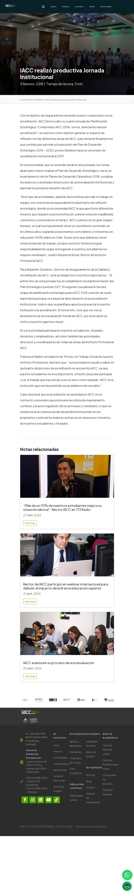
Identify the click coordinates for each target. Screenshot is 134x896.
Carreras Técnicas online (107, 749)
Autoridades (60, 758)
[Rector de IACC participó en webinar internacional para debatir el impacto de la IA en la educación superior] (67, 556)
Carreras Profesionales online (111, 764)
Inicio (56, 745)
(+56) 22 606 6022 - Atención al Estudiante (36, 781)
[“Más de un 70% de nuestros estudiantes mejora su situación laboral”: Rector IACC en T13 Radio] (67, 478)
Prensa (90, 787)
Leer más (30, 523)
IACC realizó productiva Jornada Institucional (66, 100)
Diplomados (65, 6)
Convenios (75, 752)
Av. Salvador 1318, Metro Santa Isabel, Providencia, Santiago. (37, 739)
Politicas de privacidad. (91, 826)
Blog (88, 781)
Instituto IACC (26, 100)
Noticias (39, 100)
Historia (57, 751)
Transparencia (61, 764)
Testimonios (60, 770)
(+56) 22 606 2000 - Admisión (36, 790)
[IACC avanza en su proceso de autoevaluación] (67, 635)
